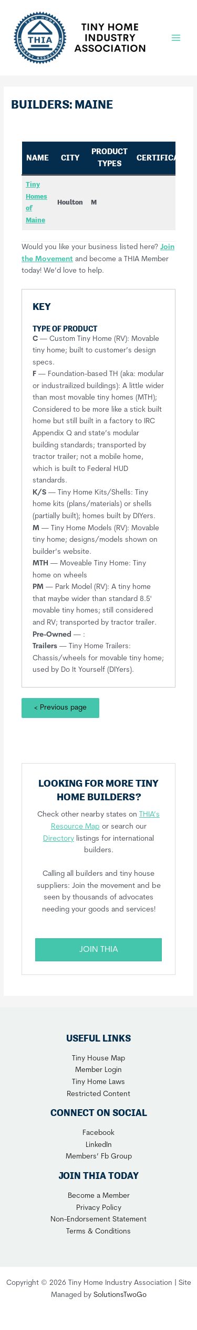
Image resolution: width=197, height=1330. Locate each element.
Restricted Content (98, 1094)
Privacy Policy (98, 1208)
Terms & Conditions (98, 1231)
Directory (58, 839)
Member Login (98, 1070)
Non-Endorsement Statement (98, 1219)
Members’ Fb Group (99, 1156)
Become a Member (99, 1196)
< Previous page (60, 707)
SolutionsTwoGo (120, 1295)
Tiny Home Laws (98, 1082)
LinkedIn (99, 1145)
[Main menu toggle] (176, 37)
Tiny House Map (98, 1058)
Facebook (98, 1133)
